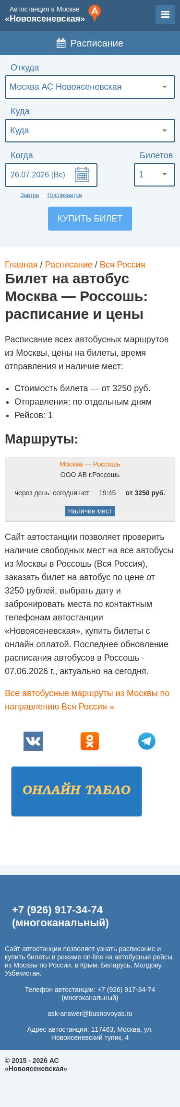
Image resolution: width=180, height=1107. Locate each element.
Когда (22, 155)
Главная (21, 264)
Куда (20, 111)
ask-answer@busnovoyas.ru (90, 1013)
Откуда (25, 67)
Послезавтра (65, 195)
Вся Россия (122, 264)
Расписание (90, 43)
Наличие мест (90, 511)
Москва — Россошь (90, 464)
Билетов (156, 155)
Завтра (29, 195)
